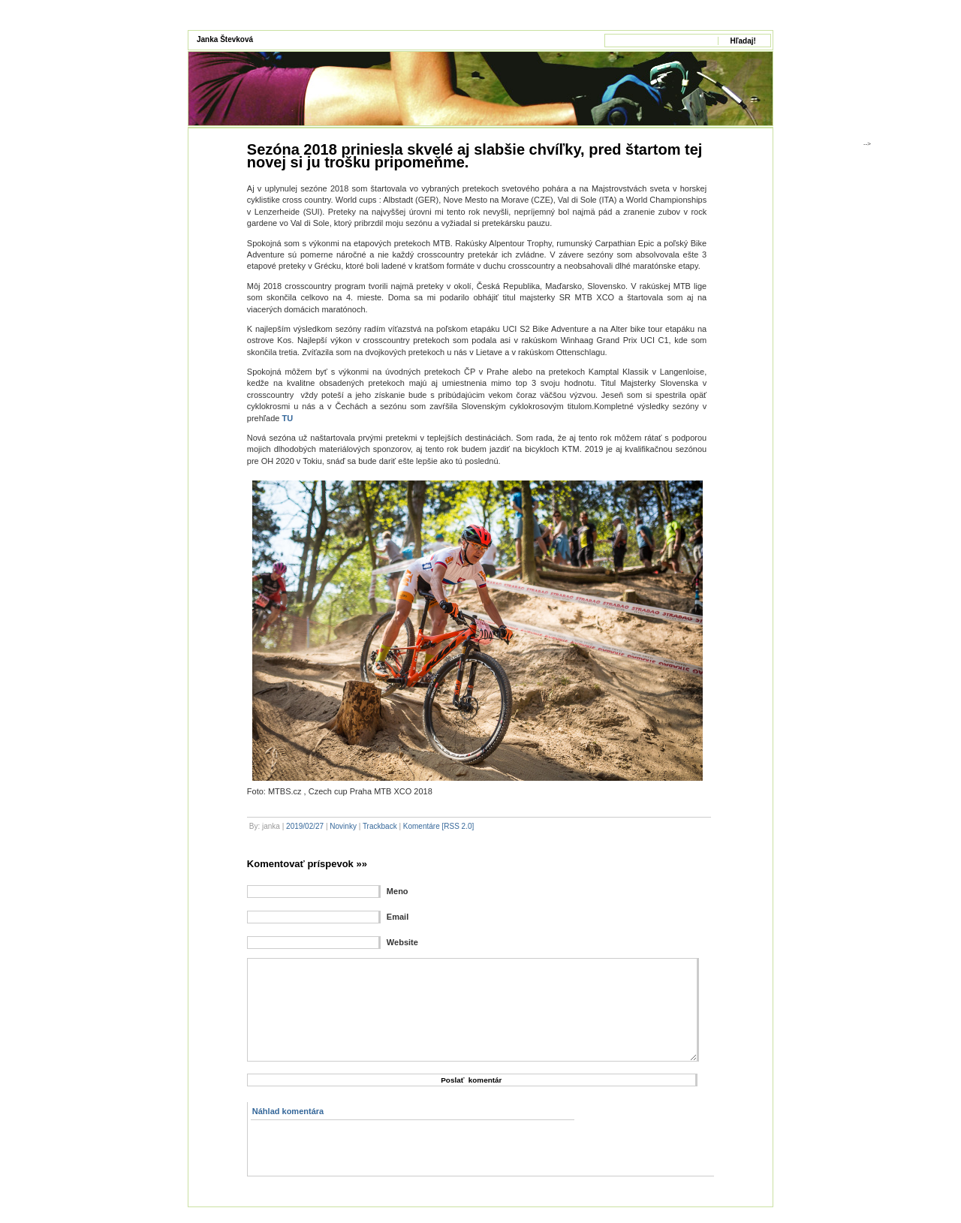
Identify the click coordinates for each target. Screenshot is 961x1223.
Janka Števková (225, 39)
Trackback (380, 826)
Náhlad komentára (288, 1111)
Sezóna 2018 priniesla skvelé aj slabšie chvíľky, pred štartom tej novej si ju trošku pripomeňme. (475, 155)
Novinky (343, 826)
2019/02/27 (305, 826)
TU (287, 418)
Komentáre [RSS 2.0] (438, 826)
